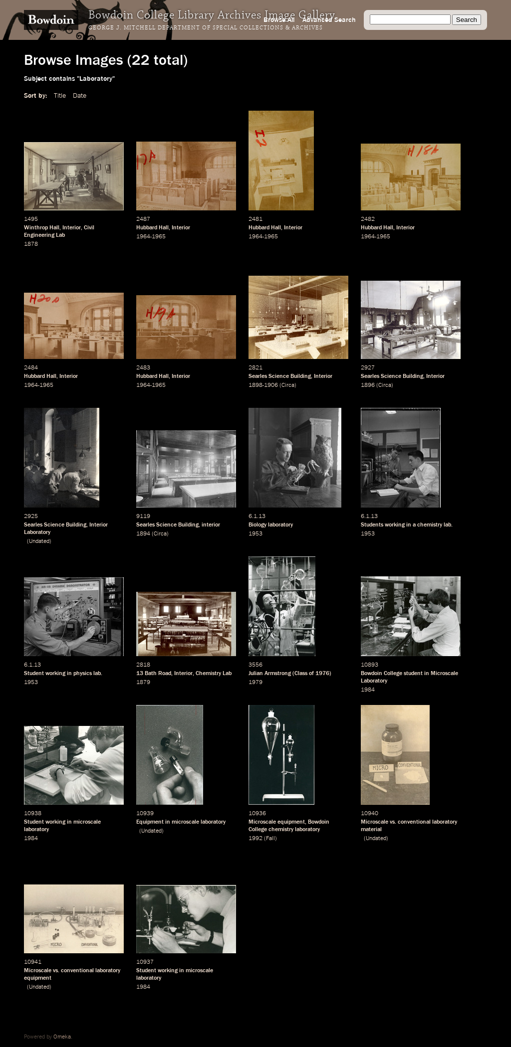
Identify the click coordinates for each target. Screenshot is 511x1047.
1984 (368, 690)
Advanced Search (329, 19)
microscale (87, 822)
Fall (270, 839)
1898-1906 (263, 385)
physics (82, 674)
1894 (143, 534)
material (371, 830)
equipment (291, 822)
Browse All (278, 19)
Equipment (150, 822)
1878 (31, 244)
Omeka (62, 1037)
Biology (257, 525)
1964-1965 (151, 237)
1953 (255, 534)
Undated (39, 541)
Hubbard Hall (152, 228)
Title (60, 95)
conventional (414, 822)
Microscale (262, 822)
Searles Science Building (280, 376)
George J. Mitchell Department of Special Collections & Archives (205, 27)
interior (211, 525)
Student (34, 674)
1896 (368, 385)
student (413, 674)
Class (300, 674)
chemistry (429, 525)
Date (79, 95)
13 (139, 674)
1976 (322, 674)
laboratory (280, 525)
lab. (448, 525)
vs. (393, 822)
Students (372, 525)
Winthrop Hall (41, 228)
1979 (255, 683)
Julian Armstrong (270, 674)
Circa (287, 385)
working (395, 525)
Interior (71, 228)
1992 (255, 839)
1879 (143, 683)
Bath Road (158, 674)
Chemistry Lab (214, 674)
